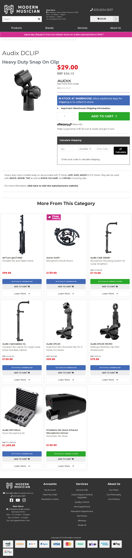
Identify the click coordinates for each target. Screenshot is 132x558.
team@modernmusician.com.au (19, 493)
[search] (39, 19)
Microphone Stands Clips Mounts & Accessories (56, 40)
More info (69, 124)
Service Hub (82, 490)
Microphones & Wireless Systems (22, 40)
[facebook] (11, 500)
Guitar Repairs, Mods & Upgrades (82, 496)
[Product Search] (19, 19)
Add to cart (22, 286)
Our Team (114, 490)
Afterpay (82, 520)
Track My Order (50, 494)
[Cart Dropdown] (116, 19)
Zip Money (82, 516)
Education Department (82, 511)
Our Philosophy (114, 494)
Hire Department (82, 506)
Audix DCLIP (82, 40)
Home (4, 40)
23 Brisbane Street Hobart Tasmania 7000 (63, 12)
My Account (50, 490)
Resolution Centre (50, 499)
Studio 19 (82, 525)
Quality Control (82, 502)
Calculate (120, 150)
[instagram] (24, 500)
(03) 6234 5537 (101, 9)
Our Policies (114, 499)
